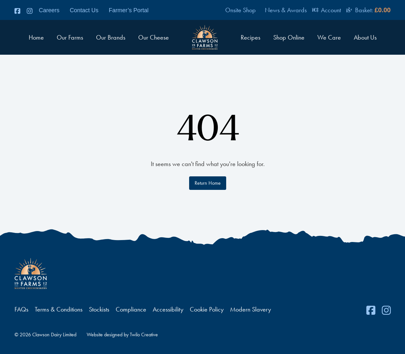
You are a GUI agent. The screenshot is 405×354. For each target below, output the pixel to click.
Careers (49, 10)
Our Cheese (153, 37)
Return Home (208, 183)
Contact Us (84, 10)
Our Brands (110, 37)
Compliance (131, 309)
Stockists (99, 309)
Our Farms (70, 37)
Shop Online (288, 37)
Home (36, 37)
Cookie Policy (207, 309)
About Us (365, 37)
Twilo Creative (144, 334)
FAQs (21, 309)
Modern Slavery (250, 309)
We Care (329, 37)
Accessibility (168, 309)
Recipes (250, 37)
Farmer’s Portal (129, 10)
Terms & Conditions (58, 309)
